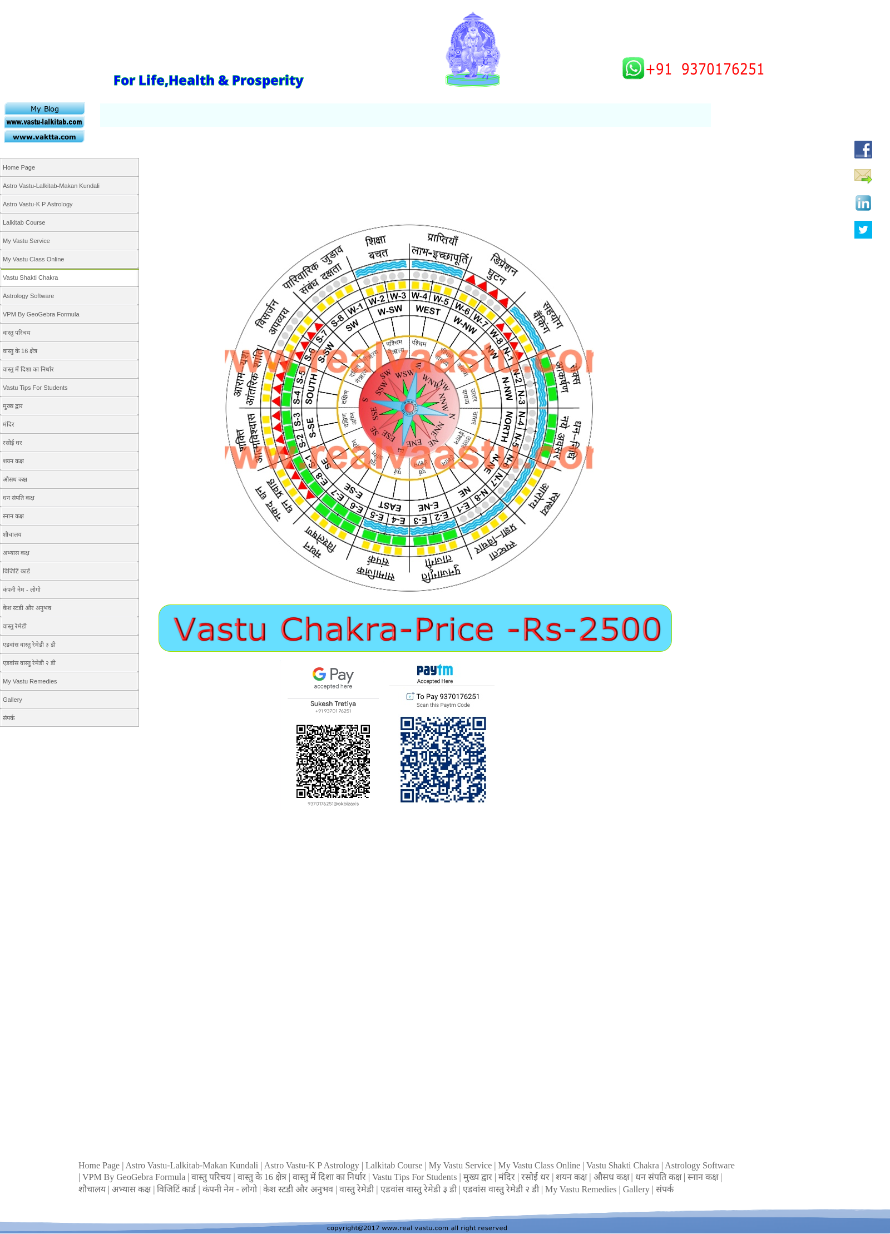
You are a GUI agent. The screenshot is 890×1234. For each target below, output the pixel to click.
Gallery (637, 1189)
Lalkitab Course (395, 1165)
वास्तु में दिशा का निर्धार (330, 1177)
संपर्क (665, 1189)
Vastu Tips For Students (415, 1177)
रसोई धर (536, 1177)
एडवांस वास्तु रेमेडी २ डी (502, 1189)
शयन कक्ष (572, 1177)
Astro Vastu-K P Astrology (313, 1165)
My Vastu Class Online (540, 1165)
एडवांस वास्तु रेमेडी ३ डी (419, 1189)
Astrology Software (700, 1165)
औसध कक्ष (612, 1177)
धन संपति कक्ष (659, 1177)
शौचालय (93, 1189)
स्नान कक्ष (704, 1177)
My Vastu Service (461, 1165)
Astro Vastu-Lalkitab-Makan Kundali (193, 1165)
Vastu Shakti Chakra (623, 1165)
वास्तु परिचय (212, 1177)
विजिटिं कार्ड (177, 1189)
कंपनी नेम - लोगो (230, 1189)
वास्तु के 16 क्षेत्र (263, 1177)
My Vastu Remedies (582, 1189)
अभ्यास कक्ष (132, 1189)
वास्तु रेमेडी (357, 1189)
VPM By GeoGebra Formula (134, 1177)
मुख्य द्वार (479, 1177)
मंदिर (507, 1177)
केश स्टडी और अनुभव (299, 1189)
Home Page (100, 1165)
